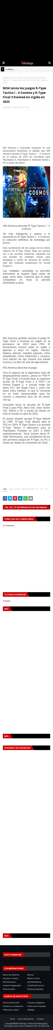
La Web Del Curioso (35, 985)
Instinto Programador (12, 985)
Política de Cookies (11, 1009)
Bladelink (8, 107)
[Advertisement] (26, 29)
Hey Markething (34, 982)
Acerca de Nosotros (11, 1002)
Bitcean (30, 974)
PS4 (41, 489)
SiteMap (30, 1009)
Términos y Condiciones (13, 1006)
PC (38, 489)
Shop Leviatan (9, 989)
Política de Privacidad (36, 1006)
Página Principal (9, 78)
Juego (11, 489)
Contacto (40, 1019)
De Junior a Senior (10, 978)
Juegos (17, 489)
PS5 (46, 489)
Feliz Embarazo (9, 982)
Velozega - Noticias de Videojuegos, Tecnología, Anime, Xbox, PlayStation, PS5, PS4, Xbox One (26, 1024)
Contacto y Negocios (36, 1002)
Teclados (7, 601)
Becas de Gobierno (11, 974)
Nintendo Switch (28, 489)
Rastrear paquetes (35, 989)
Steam (19, 78)
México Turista (33, 978)
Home (12, 1019)
